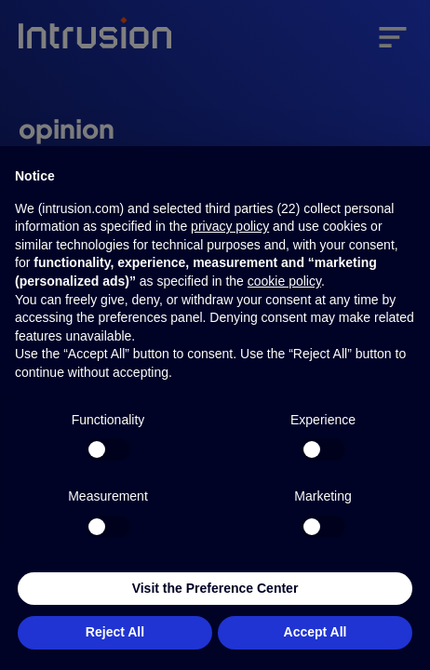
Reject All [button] (115, 631)
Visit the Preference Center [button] (215, 588)
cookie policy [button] (284, 281)
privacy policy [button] (230, 226)
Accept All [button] (315, 631)
